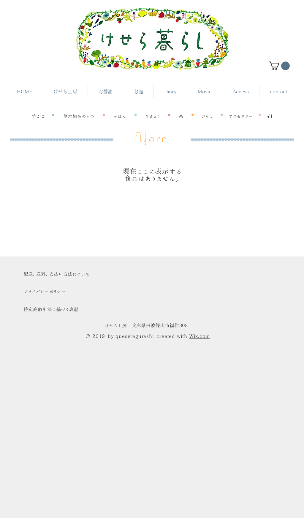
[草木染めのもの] (78, 116)
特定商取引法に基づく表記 (50, 309)
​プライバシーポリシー (44, 291)
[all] (269, 116)
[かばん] (120, 116)
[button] (279, 66)
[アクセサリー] (240, 116)
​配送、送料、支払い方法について (56, 274)
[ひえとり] (152, 116)
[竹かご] (38, 116)
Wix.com (199, 336)
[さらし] (207, 116)
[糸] (181, 116)
